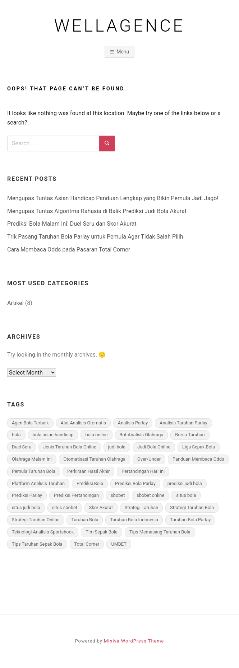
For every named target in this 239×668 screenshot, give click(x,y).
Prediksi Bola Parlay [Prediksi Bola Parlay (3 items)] (135, 483)
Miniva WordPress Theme (134, 641)
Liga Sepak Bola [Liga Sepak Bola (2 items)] (198, 447)
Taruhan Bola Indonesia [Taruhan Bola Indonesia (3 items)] (134, 519)
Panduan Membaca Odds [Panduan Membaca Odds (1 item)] (198, 459)
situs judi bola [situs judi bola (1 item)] (26, 507)
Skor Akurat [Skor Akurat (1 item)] (101, 507)
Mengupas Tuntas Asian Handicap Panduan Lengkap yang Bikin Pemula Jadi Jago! (113, 198)
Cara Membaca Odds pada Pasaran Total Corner (68, 249)
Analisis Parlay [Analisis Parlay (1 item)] (133, 422)
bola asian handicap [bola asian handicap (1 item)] (53, 434)
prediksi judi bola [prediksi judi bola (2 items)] (184, 483)
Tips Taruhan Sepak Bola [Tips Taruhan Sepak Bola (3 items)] (37, 544)
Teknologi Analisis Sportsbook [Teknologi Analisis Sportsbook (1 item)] (43, 532)
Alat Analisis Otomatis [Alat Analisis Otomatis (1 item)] (83, 422)
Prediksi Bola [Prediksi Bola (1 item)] (90, 483)
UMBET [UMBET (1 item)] (118, 544)
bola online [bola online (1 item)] (96, 434)
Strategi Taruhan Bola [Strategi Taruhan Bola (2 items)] (192, 507)
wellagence (119, 25)
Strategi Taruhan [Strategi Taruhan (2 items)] (141, 507)
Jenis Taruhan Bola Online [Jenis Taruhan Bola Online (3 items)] (69, 447)
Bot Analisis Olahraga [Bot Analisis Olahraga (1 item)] (142, 434)
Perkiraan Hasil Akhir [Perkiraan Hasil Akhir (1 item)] (88, 471)
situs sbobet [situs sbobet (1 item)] (64, 507)
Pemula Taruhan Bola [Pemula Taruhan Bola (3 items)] (33, 471)
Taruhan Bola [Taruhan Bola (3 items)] (84, 519)
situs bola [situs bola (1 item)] (186, 495)
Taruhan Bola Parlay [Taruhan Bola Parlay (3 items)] (190, 519)
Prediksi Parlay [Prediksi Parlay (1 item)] (27, 495)
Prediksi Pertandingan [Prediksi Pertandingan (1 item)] (76, 495)
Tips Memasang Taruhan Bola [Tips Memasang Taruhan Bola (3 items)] (159, 532)
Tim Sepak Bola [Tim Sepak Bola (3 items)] (102, 532)
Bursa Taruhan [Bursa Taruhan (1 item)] (189, 434)
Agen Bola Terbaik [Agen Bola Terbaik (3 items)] (30, 422)
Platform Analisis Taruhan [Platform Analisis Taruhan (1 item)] (38, 483)
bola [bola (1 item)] (16, 434)
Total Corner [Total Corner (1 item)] (87, 544)
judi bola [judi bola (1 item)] (116, 447)
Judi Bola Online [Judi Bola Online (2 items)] (153, 447)
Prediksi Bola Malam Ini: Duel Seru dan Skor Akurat (72, 223)
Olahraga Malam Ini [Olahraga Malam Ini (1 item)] (32, 459)
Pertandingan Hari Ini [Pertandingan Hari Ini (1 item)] (143, 471)
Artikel (15, 303)
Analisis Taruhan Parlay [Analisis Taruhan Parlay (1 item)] (183, 422)
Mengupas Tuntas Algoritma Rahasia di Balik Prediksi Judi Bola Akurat (97, 211)
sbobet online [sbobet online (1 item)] (150, 495)
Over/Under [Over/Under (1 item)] (149, 459)
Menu (122, 52)
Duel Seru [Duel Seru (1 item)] (21, 447)
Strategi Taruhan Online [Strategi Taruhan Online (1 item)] (36, 519)
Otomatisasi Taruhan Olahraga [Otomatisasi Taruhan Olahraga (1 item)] (95, 459)
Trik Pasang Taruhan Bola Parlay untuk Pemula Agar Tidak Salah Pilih (95, 236)
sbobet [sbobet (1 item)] (118, 495)
